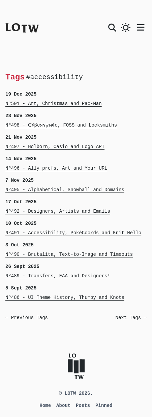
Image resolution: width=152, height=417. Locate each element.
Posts (83, 405)
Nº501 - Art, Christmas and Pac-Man (53, 103)
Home (45, 405)
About (63, 405)
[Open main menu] (142, 26)
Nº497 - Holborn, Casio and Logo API (54, 146)
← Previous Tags (26, 317)
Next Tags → (131, 317)
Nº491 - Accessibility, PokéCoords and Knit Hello (73, 233)
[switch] (126, 28)
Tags (15, 77)
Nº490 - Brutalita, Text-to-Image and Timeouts (69, 254)
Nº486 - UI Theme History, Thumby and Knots (64, 297)
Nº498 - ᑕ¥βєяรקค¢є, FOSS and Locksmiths (61, 125)
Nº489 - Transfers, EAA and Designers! (57, 276)
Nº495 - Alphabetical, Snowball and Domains (64, 190)
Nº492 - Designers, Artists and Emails (57, 211)
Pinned (103, 405)
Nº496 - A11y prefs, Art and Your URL (56, 168)
